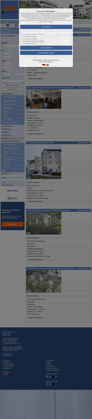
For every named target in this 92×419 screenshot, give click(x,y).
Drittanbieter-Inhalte (29, 43)
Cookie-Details (37, 60)
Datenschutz (47, 60)
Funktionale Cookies (29, 36)
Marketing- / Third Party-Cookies (33, 41)
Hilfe (51, 22)
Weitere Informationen (46, 61)
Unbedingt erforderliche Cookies (33, 34)
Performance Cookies (30, 39)
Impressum (55, 60)
